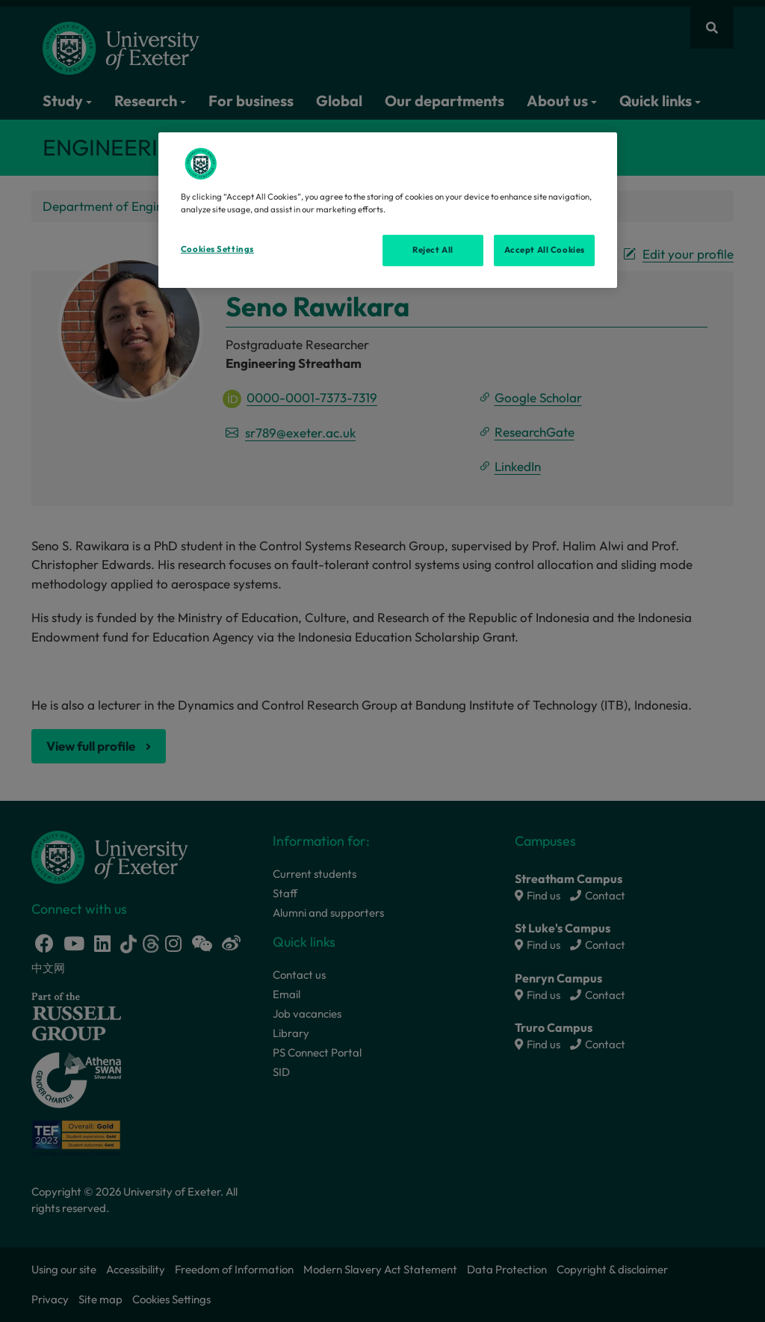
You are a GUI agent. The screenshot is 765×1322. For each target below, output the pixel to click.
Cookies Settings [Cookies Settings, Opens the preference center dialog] (217, 249)
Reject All (432, 250)
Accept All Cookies (544, 250)
